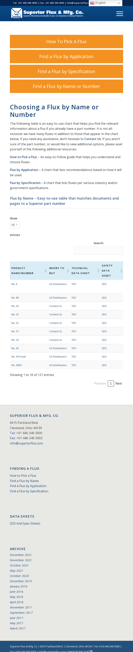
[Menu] (117, 13)
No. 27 (15, 326)
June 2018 (16, 586)
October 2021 (19, 560)
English (98, 3)
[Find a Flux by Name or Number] (66, 86)
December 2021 (21, 550)
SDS (101, 278)
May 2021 (16, 565)
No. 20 (15, 301)
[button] (42, 268)
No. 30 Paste (18, 351)
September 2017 (21, 607)
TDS (70, 278)
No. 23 (15, 309)
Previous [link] (59, 378)
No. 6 (14, 278)
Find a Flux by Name (24, 475)
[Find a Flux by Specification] (66, 71)
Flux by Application (24, 170)
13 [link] (111, 378)
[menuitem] (117, 13)
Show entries (15, 226)
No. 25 (15, 317)
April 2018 (16, 597)
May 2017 (16, 618)
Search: (99, 243)
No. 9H (15, 292)
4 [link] (89, 378)
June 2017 (16, 613)
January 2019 (18, 581)
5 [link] (96, 378)
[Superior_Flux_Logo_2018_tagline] (55, 13)
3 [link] (83, 378)
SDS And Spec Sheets (25, 518)
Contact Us (92, 139)
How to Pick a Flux (23, 157)
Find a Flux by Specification (29, 486)
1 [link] (69, 378)
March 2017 (18, 623)
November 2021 (21, 555)
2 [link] (76, 378)
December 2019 (21, 576)
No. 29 (15, 334)
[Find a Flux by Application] (66, 56)
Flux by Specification (25, 183)
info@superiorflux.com (26, 438)
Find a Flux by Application (28, 481)
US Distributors (55, 278)
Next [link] (119, 378)
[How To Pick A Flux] (66, 41)
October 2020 (19, 571)
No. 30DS (16, 360)
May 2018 (16, 592)
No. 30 (15, 343)
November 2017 (21, 602)
